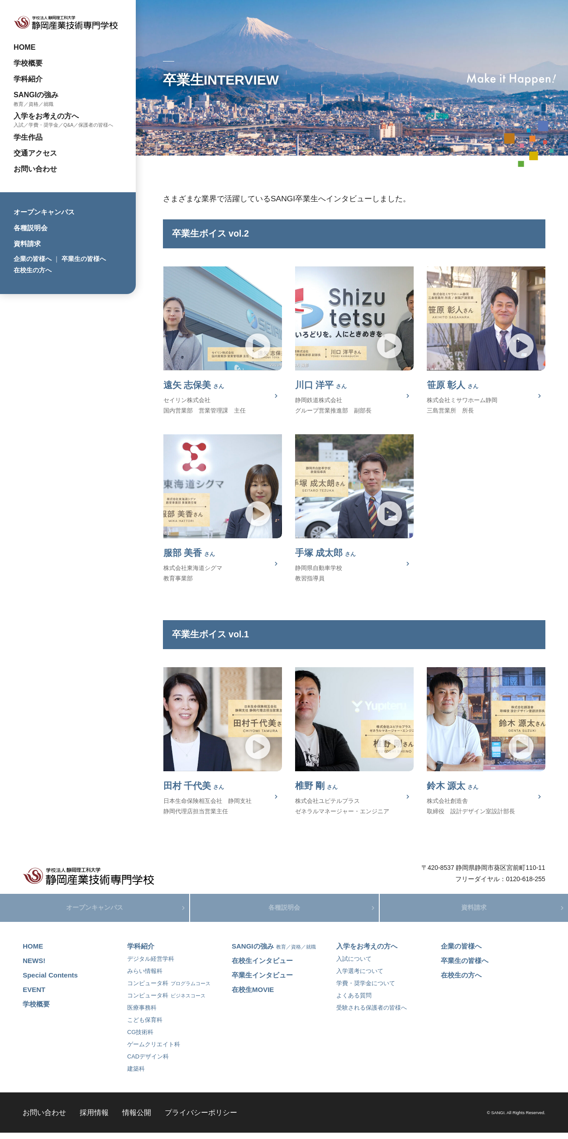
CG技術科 (140, 1038)
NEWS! (34, 966)
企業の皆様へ (33, 258)
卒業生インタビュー (262, 981)
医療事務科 (142, 1013)
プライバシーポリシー (201, 1118)
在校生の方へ (33, 270)
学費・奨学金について (365, 989)
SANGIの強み (36, 94)
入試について (354, 964)
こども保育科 (144, 1025)
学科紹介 (28, 79)
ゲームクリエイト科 (153, 1050)
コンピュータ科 (168, 989)
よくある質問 (354, 1001)
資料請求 (27, 243)
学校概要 (28, 63)
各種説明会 (31, 228)
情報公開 (136, 1118)
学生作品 (28, 137)
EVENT (34, 995)
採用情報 (94, 1118)
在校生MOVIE (253, 995)
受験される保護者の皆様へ (371, 1013)
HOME (25, 47)
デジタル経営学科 (150, 964)
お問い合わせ (35, 169)
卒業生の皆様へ (84, 258)
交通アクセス (35, 153)
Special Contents (50, 981)
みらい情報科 (144, 976)
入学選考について (359, 976)
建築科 (136, 1074)
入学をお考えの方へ (46, 116)
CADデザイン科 (148, 1062)
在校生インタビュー (262, 966)
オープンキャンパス (44, 212)
